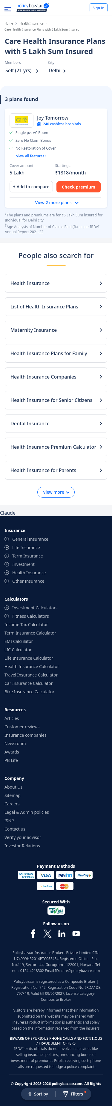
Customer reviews (21, 727)
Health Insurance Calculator (31, 666)
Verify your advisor (22, 837)
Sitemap (12, 795)
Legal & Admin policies (26, 812)
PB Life (11, 760)
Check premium (78, 187)
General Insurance (30, 539)
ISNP (9, 820)
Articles (11, 718)
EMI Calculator (18, 641)
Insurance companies (25, 735)
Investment (23, 564)
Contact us (14, 829)
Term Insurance (27, 556)
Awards (11, 752)
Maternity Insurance (33, 330)
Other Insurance (28, 581)
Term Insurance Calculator (30, 633)
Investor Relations (22, 846)
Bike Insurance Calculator (29, 691)
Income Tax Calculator (26, 624)
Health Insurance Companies (43, 376)
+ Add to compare (31, 186)
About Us (13, 787)
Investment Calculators (35, 608)
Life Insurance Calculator (28, 658)
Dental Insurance (30, 423)
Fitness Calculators (30, 616)
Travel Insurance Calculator (31, 675)
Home (8, 23)
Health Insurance (31, 23)
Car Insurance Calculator (28, 683)
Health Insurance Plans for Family (48, 353)
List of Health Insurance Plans (44, 306)
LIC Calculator (18, 650)
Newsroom (15, 743)
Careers (11, 804)
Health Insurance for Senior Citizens (51, 400)
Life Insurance (26, 547)
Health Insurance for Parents (43, 470)
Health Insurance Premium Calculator (53, 447)
